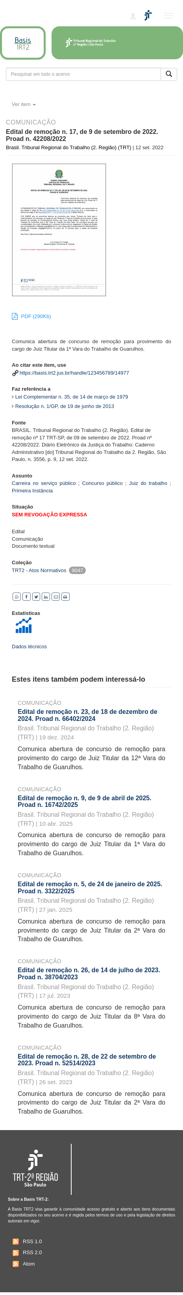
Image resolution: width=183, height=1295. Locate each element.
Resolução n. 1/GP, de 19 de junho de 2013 (64, 406)
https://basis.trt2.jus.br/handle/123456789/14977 (74, 373)
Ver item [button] (24, 104)
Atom (23, 1264)
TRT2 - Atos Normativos (39, 570)
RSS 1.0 (26, 1241)
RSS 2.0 (26, 1253)
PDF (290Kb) (31, 316)
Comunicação (39, 703)
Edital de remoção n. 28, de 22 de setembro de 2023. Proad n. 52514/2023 (87, 1060)
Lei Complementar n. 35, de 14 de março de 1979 (71, 397)
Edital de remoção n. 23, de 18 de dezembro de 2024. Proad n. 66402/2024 (87, 715)
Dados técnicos (29, 646)
